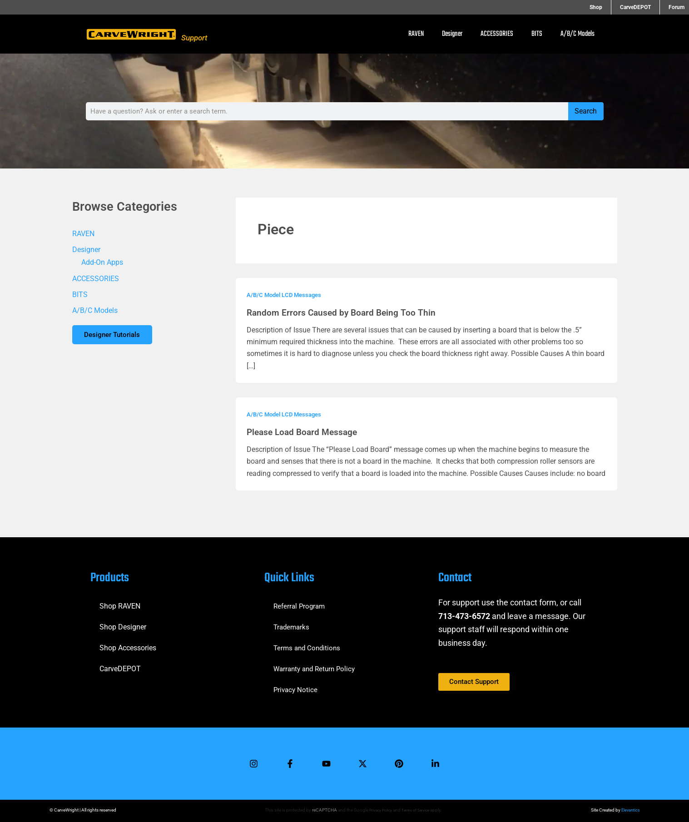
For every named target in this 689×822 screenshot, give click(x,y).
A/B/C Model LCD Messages (287, 294)
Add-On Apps (102, 262)
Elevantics (630, 809)
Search (586, 111)
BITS (536, 34)
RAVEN (416, 34)
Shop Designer (122, 623)
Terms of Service (417, 809)
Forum (676, 7)
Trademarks (292, 623)
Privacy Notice (296, 686)
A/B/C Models (577, 34)
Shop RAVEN (119, 602)
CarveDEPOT (643, 7)
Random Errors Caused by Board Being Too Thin (343, 312)
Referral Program (300, 602)
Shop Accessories (127, 644)
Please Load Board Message (304, 431)
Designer (452, 34)
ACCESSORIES (497, 34)
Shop (612, 7)
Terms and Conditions (308, 644)
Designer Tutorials (115, 336)
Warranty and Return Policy (317, 665)
